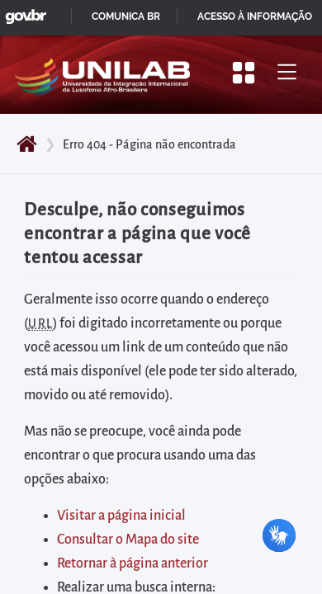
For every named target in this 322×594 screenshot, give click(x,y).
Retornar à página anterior (132, 563)
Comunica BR (126, 16)
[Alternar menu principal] (286, 72)
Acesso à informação (254, 16)
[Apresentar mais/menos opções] (243, 72)
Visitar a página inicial (121, 515)
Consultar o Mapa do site (128, 539)
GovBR (22, 12)
